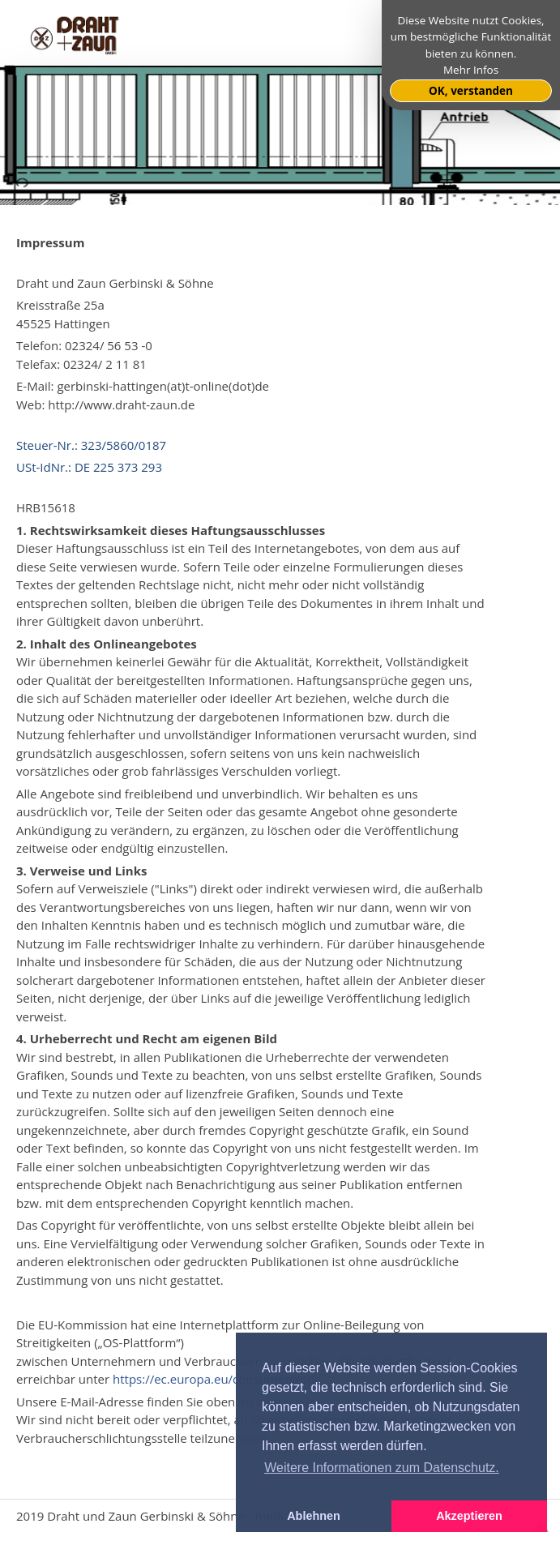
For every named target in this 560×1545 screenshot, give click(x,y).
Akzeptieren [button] (469, 1515)
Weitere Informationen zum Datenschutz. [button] (381, 1467)
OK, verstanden (471, 90)
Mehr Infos (470, 69)
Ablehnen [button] (313, 1515)
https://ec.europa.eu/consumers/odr (216, 1379)
